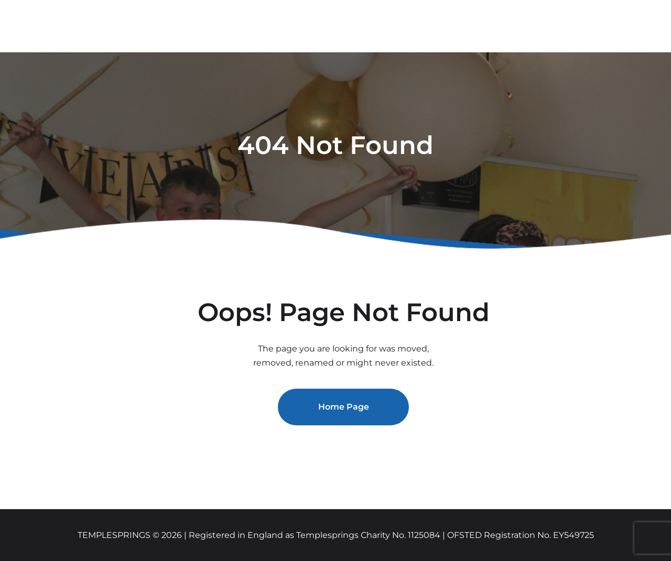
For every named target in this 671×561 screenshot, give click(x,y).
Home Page (343, 407)
